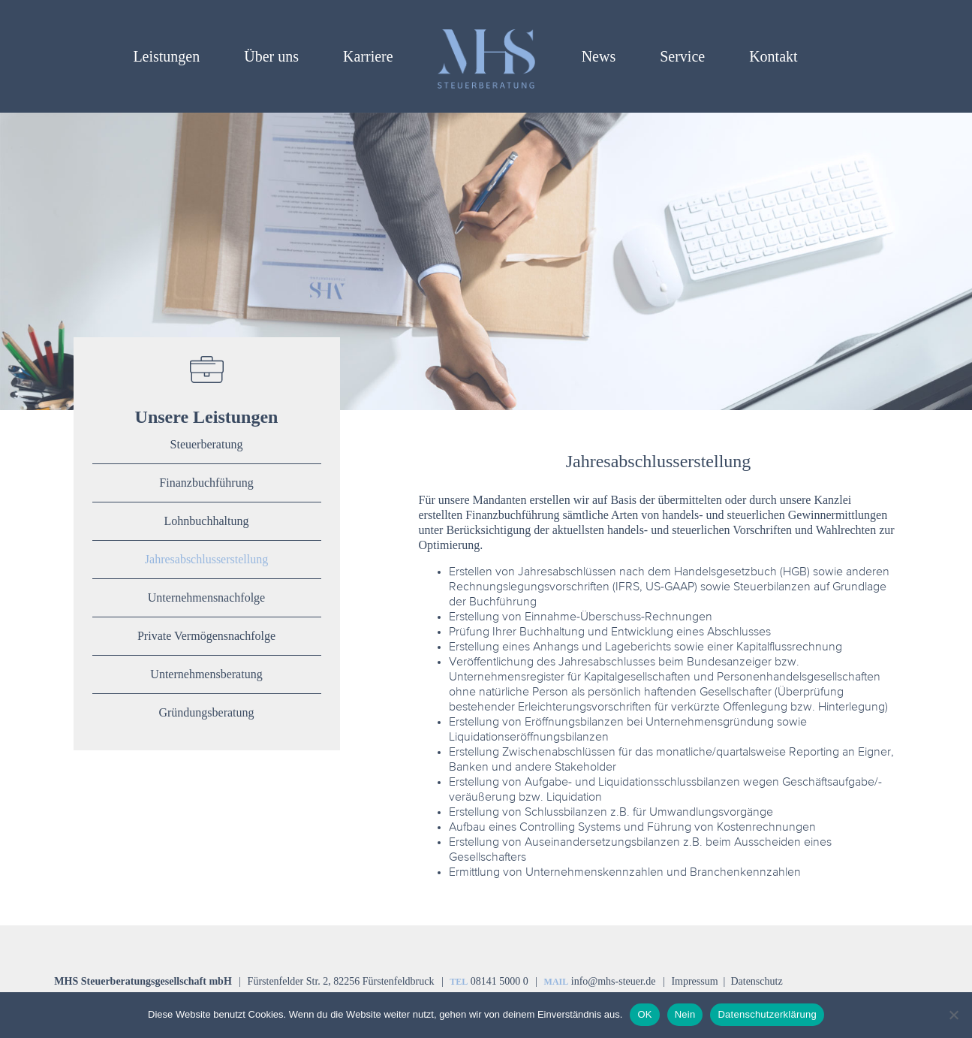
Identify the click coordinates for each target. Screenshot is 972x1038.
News (599, 56)
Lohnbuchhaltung (206, 520)
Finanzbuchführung (206, 482)
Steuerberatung (206, 444)
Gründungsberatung (206, 712)
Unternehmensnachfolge (206, 597)
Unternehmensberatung (206, 674)
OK (644, 1014)
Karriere (368, 56)
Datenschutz (756, 981)
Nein (685, 1014)
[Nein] (953, 1014)
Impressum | (699, 981)
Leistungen (166, 56)
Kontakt (773, 56)
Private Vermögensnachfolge (206, 635)
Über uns (271, 56)
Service (682, 56)
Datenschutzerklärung (767, 1014)
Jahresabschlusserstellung (206, 559)
